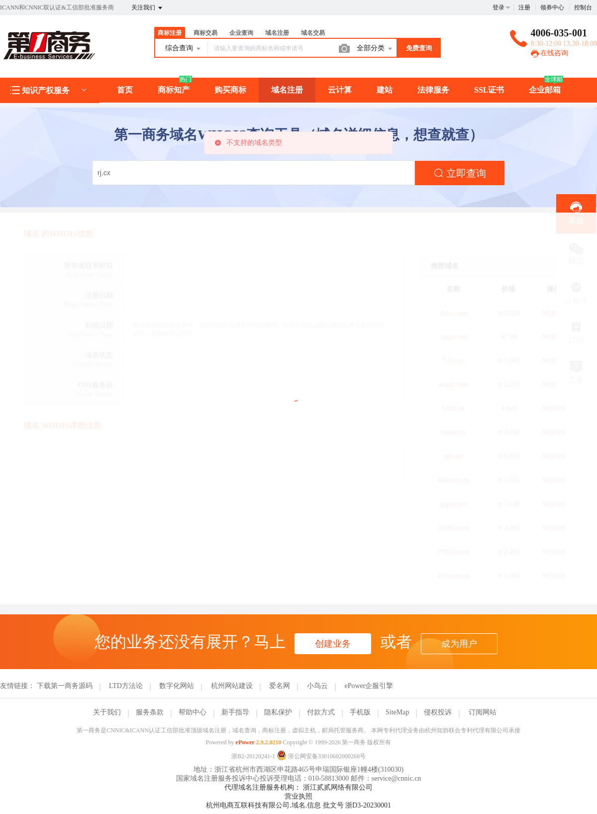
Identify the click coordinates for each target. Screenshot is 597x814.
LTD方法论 (126, 686)
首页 (125, 90)
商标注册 (170, 32)
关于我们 (107, 712)
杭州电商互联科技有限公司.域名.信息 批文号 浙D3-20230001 (298, 805)
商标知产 (174, 90)
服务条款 (150, 712)
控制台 (583, 7)
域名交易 (313, 32)
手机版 (360, 712)
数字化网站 (176, 686)
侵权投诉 (438, 712)
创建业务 (333, 644)
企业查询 (241, 32)
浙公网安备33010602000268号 (321, 756)
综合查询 (183, 49)
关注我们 (147, 7)
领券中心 (552, 7)
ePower (245, 742)
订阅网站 (483, 712)
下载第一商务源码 (65, 686)
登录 (498, 7)
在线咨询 (550, 53)
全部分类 (375, 49)
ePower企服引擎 (368, 686)
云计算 (340, 90)
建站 (385, 90)
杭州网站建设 (232, 686)
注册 (524, 7)
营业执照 (298, 796)
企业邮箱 (545, 90)
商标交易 (205, 32)
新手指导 (235, 712)
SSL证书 (489, 90)
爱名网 (279, 686)
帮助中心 (192, 712)
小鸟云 (317, 686)
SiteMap (397, 712)
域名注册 (277, 32)
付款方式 (321, 712)
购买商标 (230, 90)
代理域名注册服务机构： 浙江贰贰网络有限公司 (298, 787)
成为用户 (459, 644)
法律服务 (433, 90)
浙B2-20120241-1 (253, 756)
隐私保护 (278, 712)
